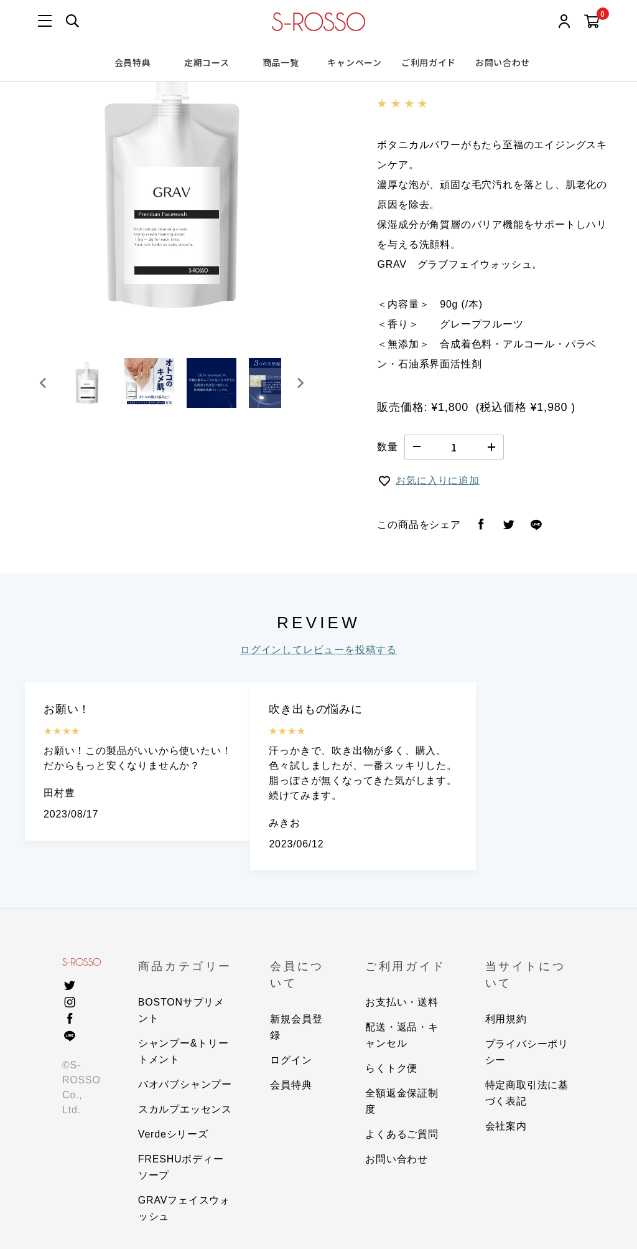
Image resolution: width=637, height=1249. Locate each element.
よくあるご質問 (402, 1134)
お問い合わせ (502, 62)
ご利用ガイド (428, 62)
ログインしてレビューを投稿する (318, 649)
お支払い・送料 (402, 1002)
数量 (387, 446)
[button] (87, 383)
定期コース (207, 62)
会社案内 (506, 1126)
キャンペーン (354, 62)
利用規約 (506, 1019)
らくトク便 (391, 1068)
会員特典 (132, 62)
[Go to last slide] (43, 382)
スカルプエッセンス (185, 1109)
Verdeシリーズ (173, 1134)
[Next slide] (299, 382)
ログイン (291, 1060)
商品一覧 (281, 62)
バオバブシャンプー (185, 1084)
